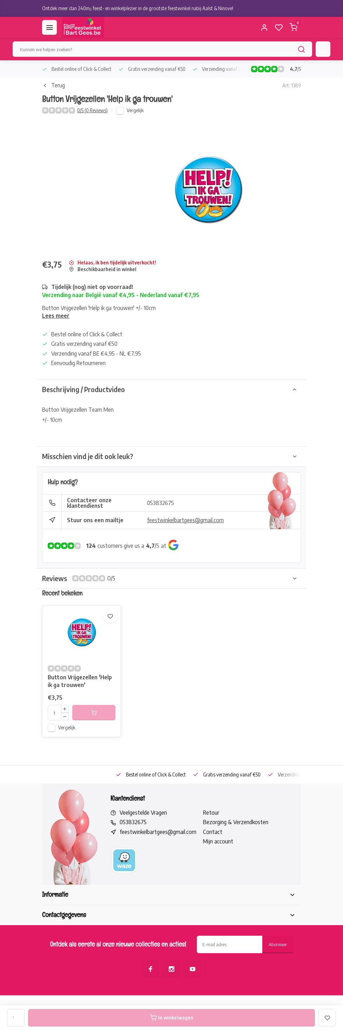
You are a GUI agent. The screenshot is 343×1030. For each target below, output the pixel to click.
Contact (212, 831)
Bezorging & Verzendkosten (235, 822)
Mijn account (218, 841)
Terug (53, 85)
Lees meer (55, 315)
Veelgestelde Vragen (143, 812)
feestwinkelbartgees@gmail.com (185, 520)
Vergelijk (135, 110)
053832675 (160, 502)
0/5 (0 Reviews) (92, 110)
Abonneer (278, 944)
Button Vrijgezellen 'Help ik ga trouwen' (80, 681)
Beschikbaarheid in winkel (102, 269)
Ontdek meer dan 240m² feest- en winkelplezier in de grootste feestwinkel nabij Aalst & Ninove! (137, 8)
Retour (211, 812)
